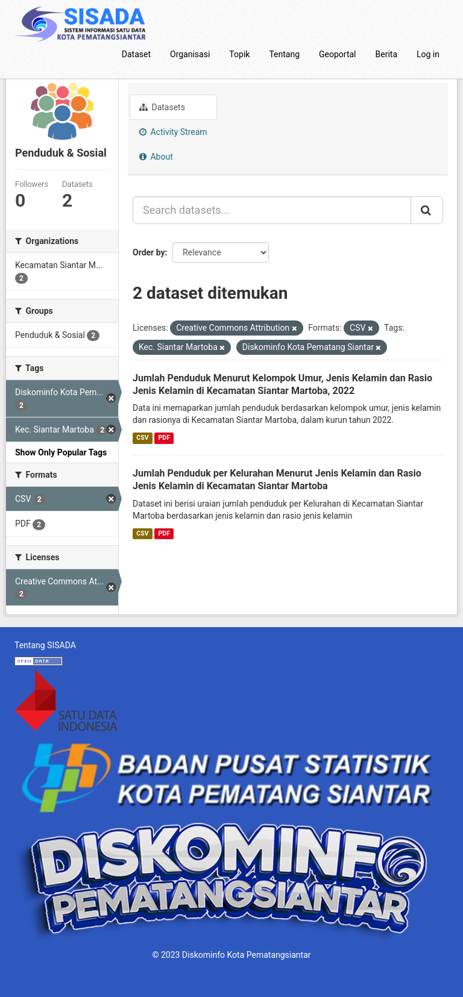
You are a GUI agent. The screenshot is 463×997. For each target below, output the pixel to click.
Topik (239, 54)
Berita (387, 54)
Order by (149, 252)
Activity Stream (173, 132)
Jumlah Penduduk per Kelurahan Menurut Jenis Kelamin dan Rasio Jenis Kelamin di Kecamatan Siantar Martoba (277, 479)
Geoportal (337, 54)
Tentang (284, 54)
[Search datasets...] (272, 210)
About (156, 156)
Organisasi (190, 54)
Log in (428, 54)
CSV (142, 438)
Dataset (136, 54)
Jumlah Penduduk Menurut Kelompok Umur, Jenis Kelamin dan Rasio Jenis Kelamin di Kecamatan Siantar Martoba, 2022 (282, 384)
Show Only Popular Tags (61, 452)
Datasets (162, 107)
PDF (164, 438)
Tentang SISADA (45, 645)
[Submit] (427, 210)
